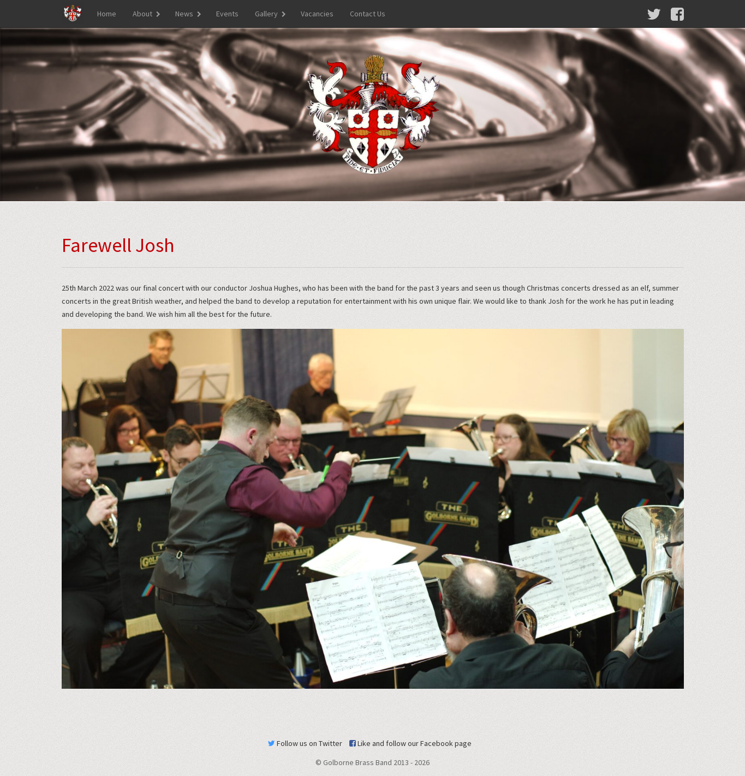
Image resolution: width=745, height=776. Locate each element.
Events (227, 14)
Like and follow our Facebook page (410, 743)
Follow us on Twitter (305, 743)
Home (106, 14)
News (184, 14)
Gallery (266, 14)
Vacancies (317, 14)
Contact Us (367, 14)
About (142, 14)
